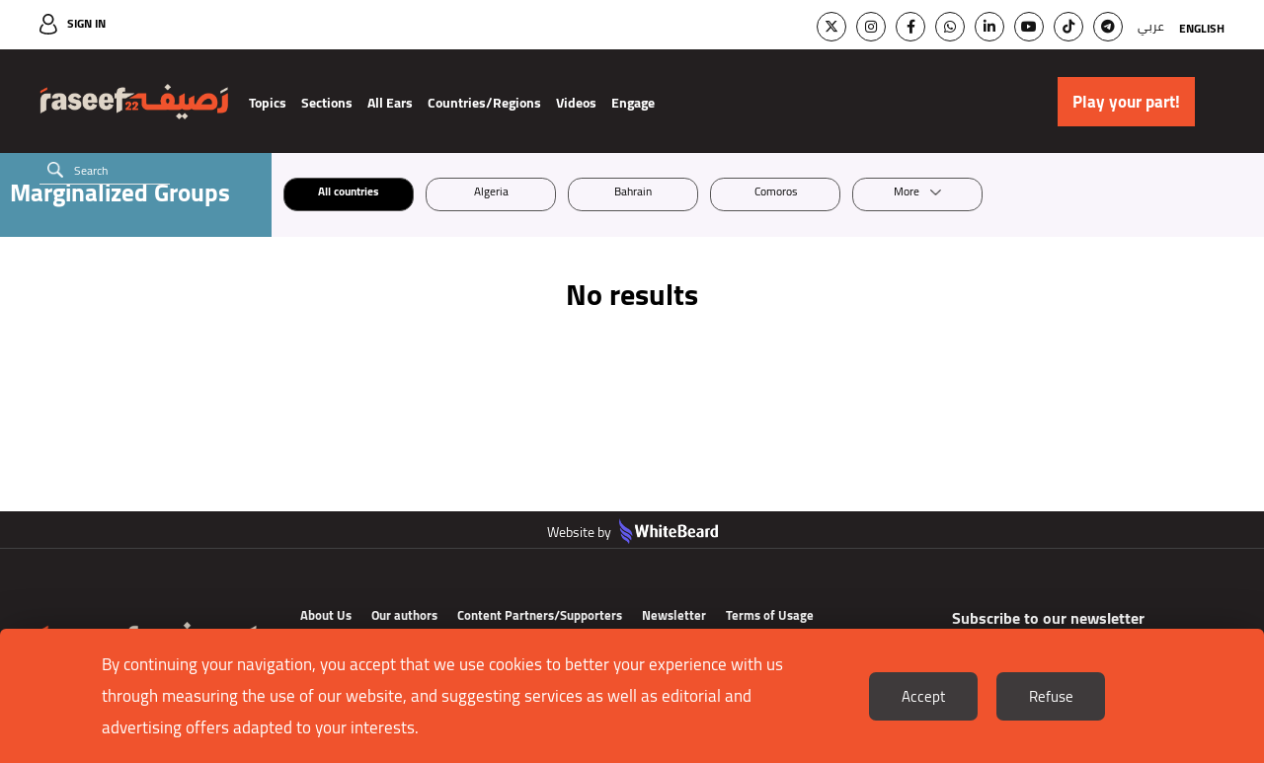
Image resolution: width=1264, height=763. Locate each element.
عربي (1151, 26)
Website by (632, 532)
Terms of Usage (770, 615)
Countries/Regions (484, 102)
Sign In (86, 23)
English (1201, 28)
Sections (327, 102)
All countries (348, 193)
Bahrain (633, 193)
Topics (267, 102)
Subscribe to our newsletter (1051, 619)
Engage (633, 102)
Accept (923, 696)
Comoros (776, 193)
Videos (576, 102)
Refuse (1051, 696)
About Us (326, 615)
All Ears (390, 102)
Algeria (491, 193)
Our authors (404, 615)
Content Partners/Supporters (539, 615)
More (907, 193)
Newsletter (674, 615)
